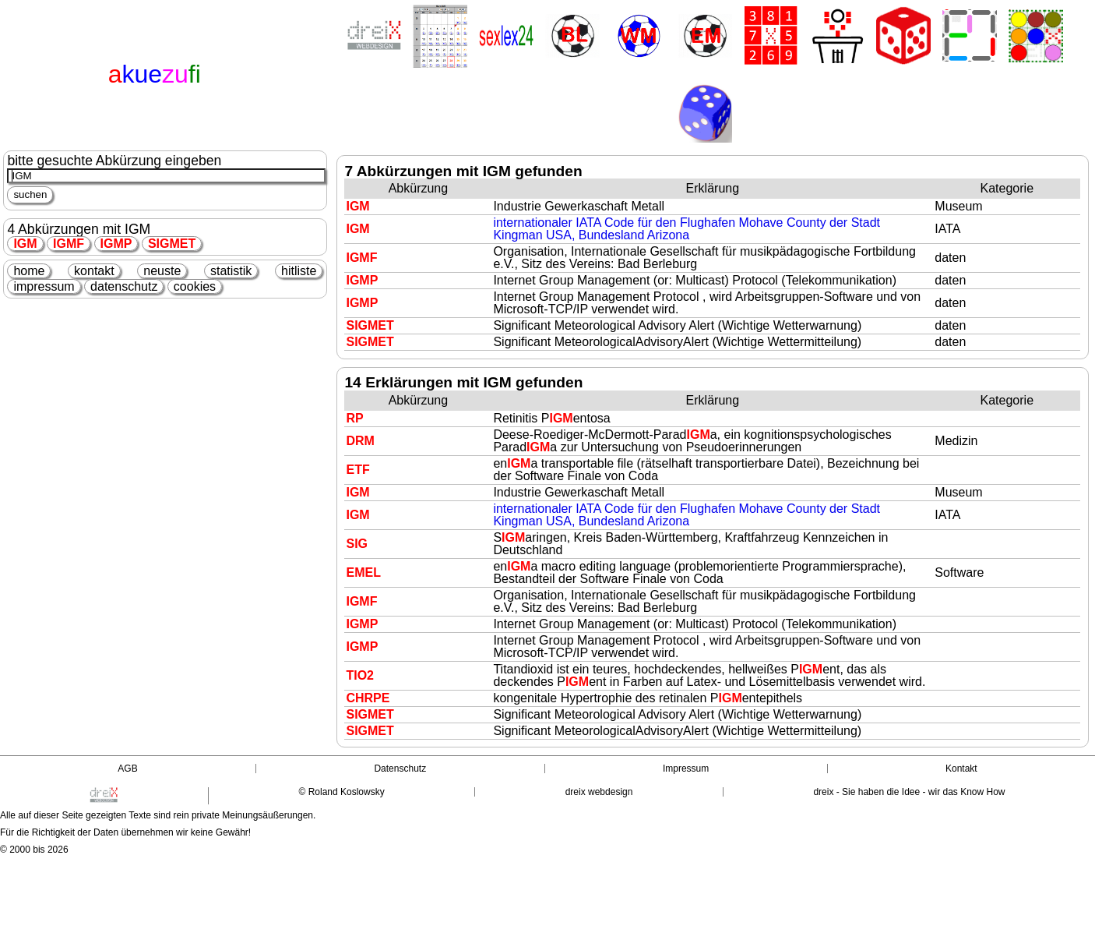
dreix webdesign (599, 792)
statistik (231, 270)
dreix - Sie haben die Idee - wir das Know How (909, 792)
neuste (162, 270)
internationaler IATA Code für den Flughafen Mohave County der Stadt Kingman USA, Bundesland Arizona (686, 229)
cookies (195, 286)
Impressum (686, 768)
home (28, 270)
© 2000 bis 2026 (34, 849)
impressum (43, 286)
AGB (127, 768)
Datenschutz (400, 768)
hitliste (298, 270)
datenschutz (123, 286)
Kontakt (961, 768)
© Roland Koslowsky (341, 792)
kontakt (94, 270)
